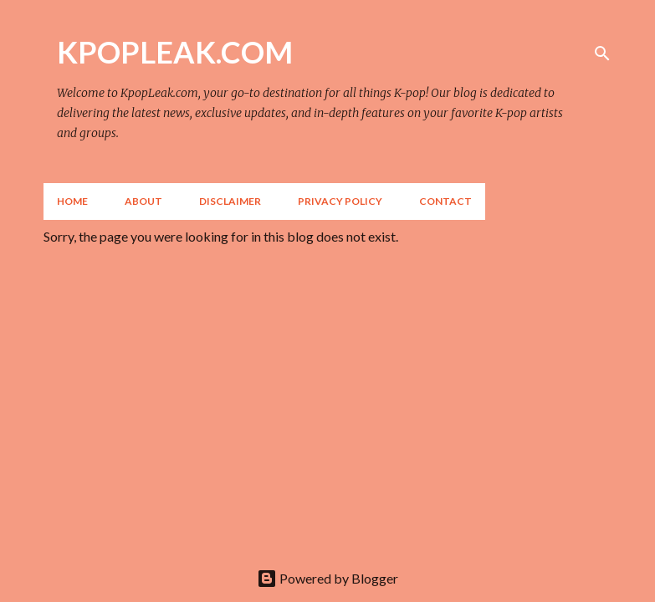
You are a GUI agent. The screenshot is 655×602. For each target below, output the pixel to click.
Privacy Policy (340, 201)
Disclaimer (230, 201)
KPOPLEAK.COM (175, 51)
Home (72, 201)
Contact (445, 201)
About (143, 201)
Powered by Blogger (327, 578)
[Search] (602, 53)
